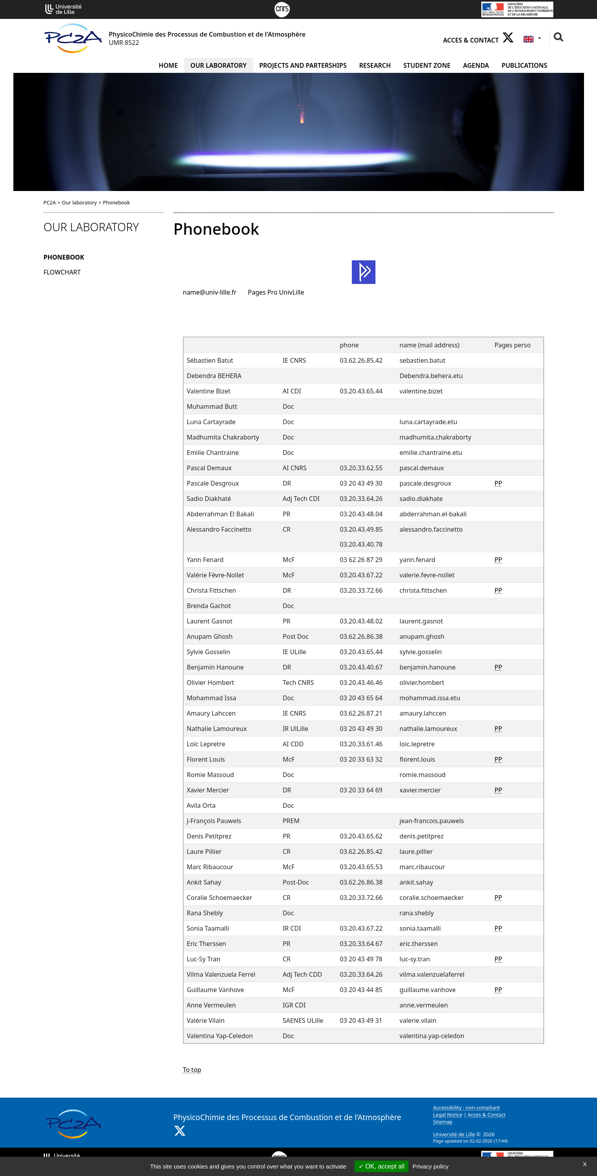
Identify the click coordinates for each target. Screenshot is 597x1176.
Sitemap (443, 1121)
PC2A (50, 202)
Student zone (427, 65)
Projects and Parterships (303, 65)
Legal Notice (447, 1114)
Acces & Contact (471, 40)
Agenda (476, 65)
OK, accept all (382, 1166)
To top (192, 1069)
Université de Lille (454, 1134)
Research (375, 65)
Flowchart (62, 272)
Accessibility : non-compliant (466, 1107)
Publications (524, 65)
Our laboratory (218, 65)
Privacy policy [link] (430, 1166)
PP (498, 483)
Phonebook (64, 257)
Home (168, 65)
